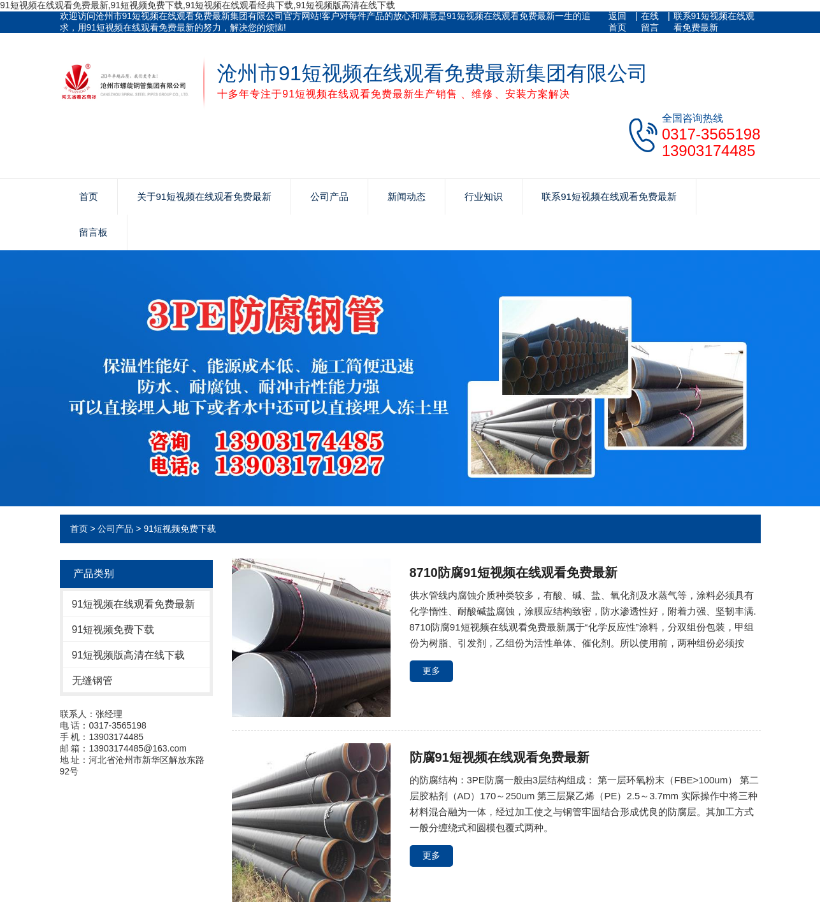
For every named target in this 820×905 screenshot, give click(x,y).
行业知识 (483, 196)
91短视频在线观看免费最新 (134, 604)
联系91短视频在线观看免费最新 (714, 21)
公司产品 (329, 196)
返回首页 (617, 21)
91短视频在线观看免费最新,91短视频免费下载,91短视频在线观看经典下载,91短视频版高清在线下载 (197, 5)
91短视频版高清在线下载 (128, 655)
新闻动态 (406, 196)
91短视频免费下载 (179, 529)
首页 (88, 196)
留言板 (93, 232)
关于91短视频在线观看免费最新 (204, 196)
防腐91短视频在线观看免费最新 (499, 757)
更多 (431, 671)
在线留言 (650, 21)
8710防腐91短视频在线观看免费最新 (514, 573)
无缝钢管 (92, 680)
